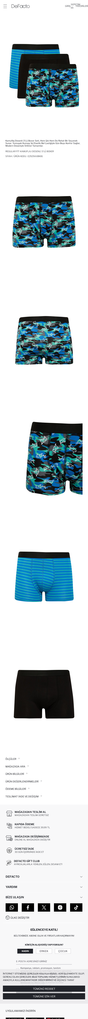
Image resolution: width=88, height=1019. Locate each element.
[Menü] (5, 6)
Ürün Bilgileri (16, 773)
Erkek (44, 951)
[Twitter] (44, 907)
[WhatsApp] (12, 907)
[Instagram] (60, 907)
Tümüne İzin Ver (44, 996)
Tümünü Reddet (44, 988)
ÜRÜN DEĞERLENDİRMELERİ (23, 781)
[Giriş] (68, 6)
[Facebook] (28, 907)
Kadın (25, 951)
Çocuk (63, 951)
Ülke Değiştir (20, 917)
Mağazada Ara (17, 766)
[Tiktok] (76, 907)
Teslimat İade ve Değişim (23, 796)
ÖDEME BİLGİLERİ (17, 788)
